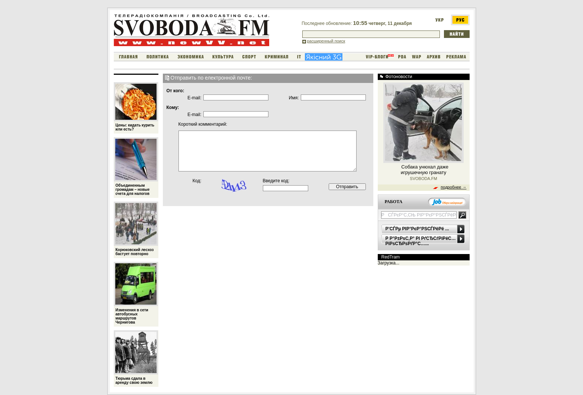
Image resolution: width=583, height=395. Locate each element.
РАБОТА (394, 201)
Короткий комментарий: (194, 124)
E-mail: (194, 97)
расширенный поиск (326, 41)
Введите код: (276, 180)
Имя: (294, 97)
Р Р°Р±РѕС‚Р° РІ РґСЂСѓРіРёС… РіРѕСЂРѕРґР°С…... (421, 241)
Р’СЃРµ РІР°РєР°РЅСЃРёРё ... (417, 228)
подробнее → (453, 187)
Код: (197, 180)
